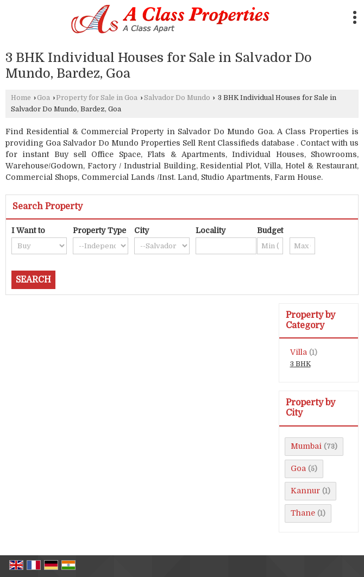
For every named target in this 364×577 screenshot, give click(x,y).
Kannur (305, 490)
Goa (43, 98)
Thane (303, 513)
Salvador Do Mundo (177, 98)
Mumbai (306, 446)
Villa (298, 352)
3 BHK (300, 364)
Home (21, 98)
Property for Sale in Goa (96, 98)
